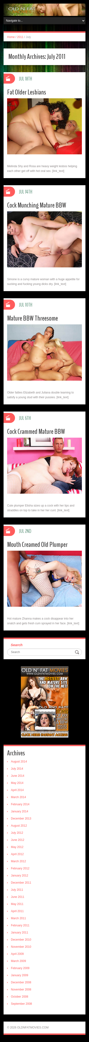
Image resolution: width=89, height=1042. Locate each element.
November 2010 (21, 946)
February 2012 (20, 868)
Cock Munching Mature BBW (36, 205)
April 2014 (17, 790)
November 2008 (21, 989)
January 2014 (19, 811)
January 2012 (19, 875)
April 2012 (17, 854)
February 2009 (20, 968)
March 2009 (18, 961)
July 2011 (17, 889)
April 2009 (17, 954)
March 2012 (18, 861)
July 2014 (17, 768)
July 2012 (17, 832)
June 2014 (17, 775)
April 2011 (17, 911)
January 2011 (19, 932)
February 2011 (20, 925)
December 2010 (21, 939)
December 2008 (21, 982)
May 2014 (17, 783)
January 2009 (19, 975)
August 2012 (19, 825)
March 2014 (18, 797)
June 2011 (17, 897)
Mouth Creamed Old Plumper (37, 544)
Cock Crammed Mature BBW (36, 431)
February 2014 (20, 804)
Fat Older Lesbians (26, 92)
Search (17, 645)
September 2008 (21, 1003)
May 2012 (17, 847)
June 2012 (17, 840)
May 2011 (17, 904)
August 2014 (19, 761)
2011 (20, 37)
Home (11, 37)
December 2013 (21, 818)
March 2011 (18, 918)
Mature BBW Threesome (32, 318)
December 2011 (21, 882)
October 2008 (19, 996)
